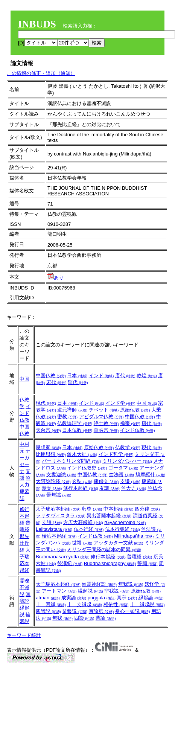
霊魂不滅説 (24, 587)
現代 (46, 403)
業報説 (74, 611)
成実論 (74, 597)
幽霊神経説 (99, 584)
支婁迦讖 (61, 474)
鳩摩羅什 (150, 474)
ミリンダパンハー (127, 461)
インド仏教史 (87, 468)
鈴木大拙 (82, 454)
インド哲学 (116, 454)
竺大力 (133, 488)
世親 (82, 542)
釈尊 (92, 509)
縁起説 (90, 591)
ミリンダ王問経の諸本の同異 (104, 549)
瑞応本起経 (59, 536)
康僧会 (106, 481)
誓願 (147, 563)
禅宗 (130, 423)
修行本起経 (80, 488)
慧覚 (52, 488)
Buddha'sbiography (110, 563)
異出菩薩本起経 (109, 515)
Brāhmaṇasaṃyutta (62, 556)
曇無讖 (59, 495)
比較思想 (51, 454)
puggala (102, 597)
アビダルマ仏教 (101, 416)
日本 (77, 375)
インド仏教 (25, 413)
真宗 (127, 597)
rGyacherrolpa (125, 522)
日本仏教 (77, 430)
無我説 (130, 584)
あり (55, 277)
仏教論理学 (74, 423)
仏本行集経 (122, 529)
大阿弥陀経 (53, 481)
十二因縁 (51, 604)
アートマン (59, 591)
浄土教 (106, 423)
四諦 (84, 618)
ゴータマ (123, 468)
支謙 (130, 481)
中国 (24, 379)
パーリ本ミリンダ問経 (71, 461)
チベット (104, 410)
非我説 (116, 591)
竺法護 (121, 474)
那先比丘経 (24, 543)
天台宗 (48, 430)
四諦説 (48, 611)
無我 (62, 618)
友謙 (109, 488)
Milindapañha (134, 536)
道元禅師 (72, 410)
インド (101, 375)
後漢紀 (69, 563)
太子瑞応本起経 (58, 509)
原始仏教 (135, 410)
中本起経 (118, 509)
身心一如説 (132, 611)
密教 (67, 416)
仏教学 (127, 447)
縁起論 (151, 597)
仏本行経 (89, 529)
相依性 (116, 604)
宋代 (56, 382)
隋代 (78, 382)
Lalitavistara (54, 529)
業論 (106, 618)
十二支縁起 (84, 604)
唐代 (125, 375)
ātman (48, 597)
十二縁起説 (147, 604)
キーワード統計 (24, 635)
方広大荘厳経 (83, 522)
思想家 (48, 447)
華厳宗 (106, 430)
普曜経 (139, 556)
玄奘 (82, 481)
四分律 (147, 509)
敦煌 (147, 375)
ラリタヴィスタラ (60, 515)
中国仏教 (51, 375)
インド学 (120, 403)
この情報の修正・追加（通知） (41, 73)
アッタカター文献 (118, 542)
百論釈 (101, 611)
